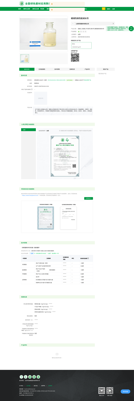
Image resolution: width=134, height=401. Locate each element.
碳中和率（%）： (29, 320)
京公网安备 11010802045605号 (26, 395)
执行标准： (30, 86)
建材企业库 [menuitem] (35, 9)
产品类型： (74, 31)
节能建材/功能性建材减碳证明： (28, 334)
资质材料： (30, 80)
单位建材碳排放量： (29, 304)
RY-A (73, 44)
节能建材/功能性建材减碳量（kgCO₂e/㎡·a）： (27, 329)
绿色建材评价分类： (26, 251)
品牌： (31, 83)
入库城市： (74, 34)
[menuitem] (27, 8)
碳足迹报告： (30, 316)
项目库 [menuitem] (42, 9)
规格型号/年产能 (76, 40)
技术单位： (22, 380)
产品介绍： (30, 107)
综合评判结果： (25, 253)
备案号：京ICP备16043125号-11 (26, 393)
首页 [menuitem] (19, 9)
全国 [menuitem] (24, 130)
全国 (79, 34)
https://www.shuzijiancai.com (30, 195)
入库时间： (74, 37)
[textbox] (63, 111)
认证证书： (30, 92)
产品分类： (74, 29)
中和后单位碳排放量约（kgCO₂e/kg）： (28, 324)
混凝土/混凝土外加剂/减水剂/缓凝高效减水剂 (91, 29)
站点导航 (28, 385)
